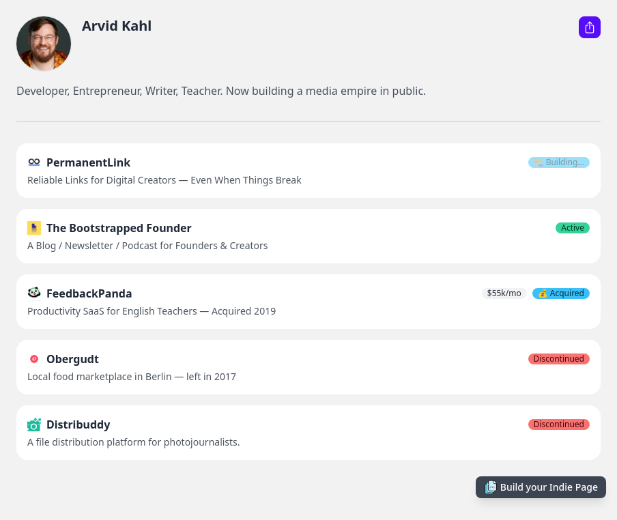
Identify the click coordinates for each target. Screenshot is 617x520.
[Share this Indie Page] (590, 27)
